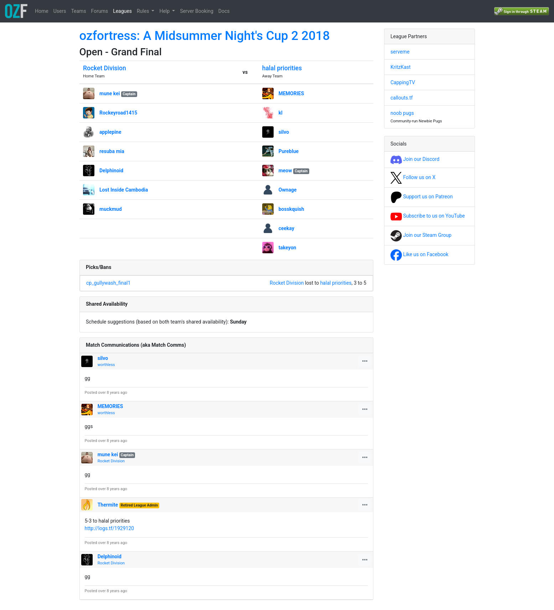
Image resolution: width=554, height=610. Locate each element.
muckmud (110, 209)
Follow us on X (412, 177)
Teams (78, 11)
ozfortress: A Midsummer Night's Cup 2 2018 (204, 36)
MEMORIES (291, 93)
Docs (224, 11)
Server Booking (196, 11)
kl (281, 113)
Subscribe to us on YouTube (427, 216)
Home (41, 11)
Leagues (122, 11)
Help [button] (165, 11)
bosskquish (291, 209)
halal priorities (282, 68)
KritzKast (400, 67)
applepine (110, 132)
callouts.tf (401, 98)
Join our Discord (414, 159)
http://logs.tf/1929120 (109, 528)
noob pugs (402, 113)
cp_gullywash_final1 (108, 283)
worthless (106, 364)
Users (59, 11)
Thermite (108, 505)
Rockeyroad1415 (118, 113)
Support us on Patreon (421, 196)
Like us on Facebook (419, 254)
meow (285, 170)
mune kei (109, 93)
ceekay (286, 228)
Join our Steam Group (420, 235)
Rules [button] (143, 11)
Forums (99, 11)
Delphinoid (111, 170)
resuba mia (111, 151)
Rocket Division (104, 68)
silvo (284, 132)
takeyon (287, 247)
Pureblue (289, 151)
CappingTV (402, 82)
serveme (399, 52)
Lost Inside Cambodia (123, 190)
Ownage (288, 190)
